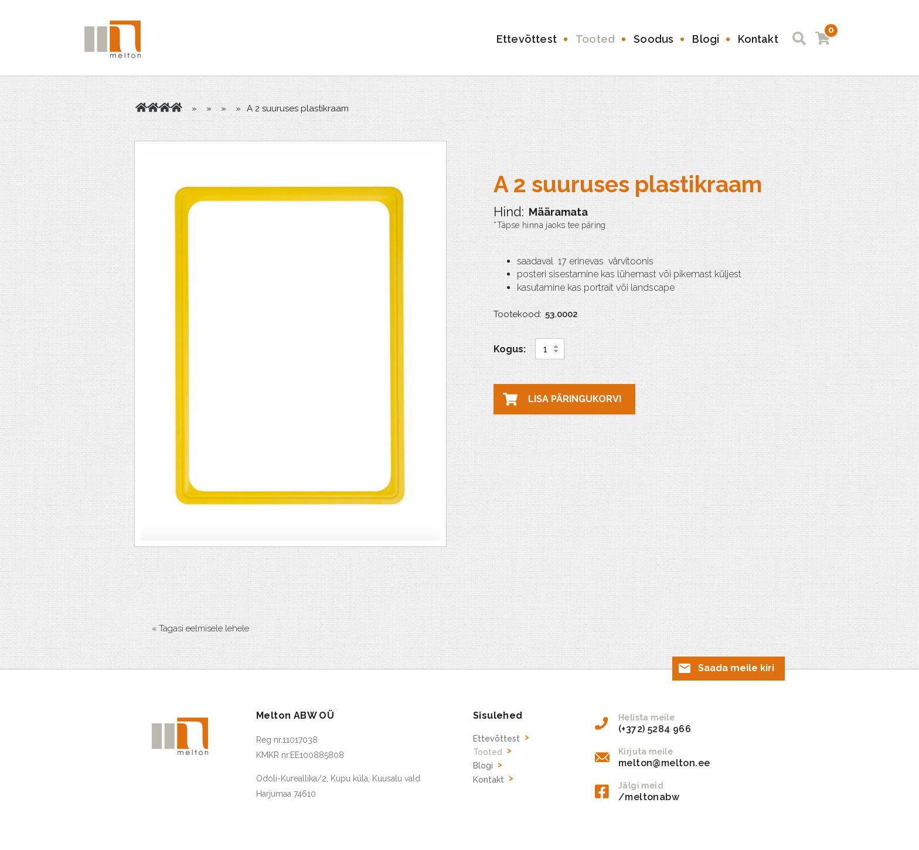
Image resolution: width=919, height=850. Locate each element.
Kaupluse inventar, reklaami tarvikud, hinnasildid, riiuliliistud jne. (165, 107)
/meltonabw (648, 797)
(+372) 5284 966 (654, 729)
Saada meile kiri (736, 668)
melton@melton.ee (664, 763)
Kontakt (758, 39)
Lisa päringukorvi (574, 398)
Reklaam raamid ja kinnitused (176, 107)
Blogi (705, 39)
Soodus (653, 39)
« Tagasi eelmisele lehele (200, 628)
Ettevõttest (526, 39)
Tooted (595, 39)
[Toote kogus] (549, 348)
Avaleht (141, 107)
